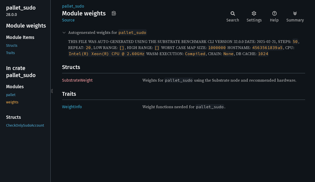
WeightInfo (72, 106)
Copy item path (114, 13)
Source (68, 20)
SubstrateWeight (77, 80)
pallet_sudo (73, 6)
